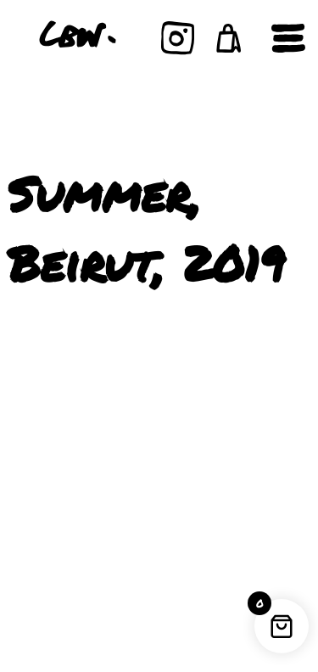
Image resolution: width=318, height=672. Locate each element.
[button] (229, 38)
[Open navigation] (288, 38)
